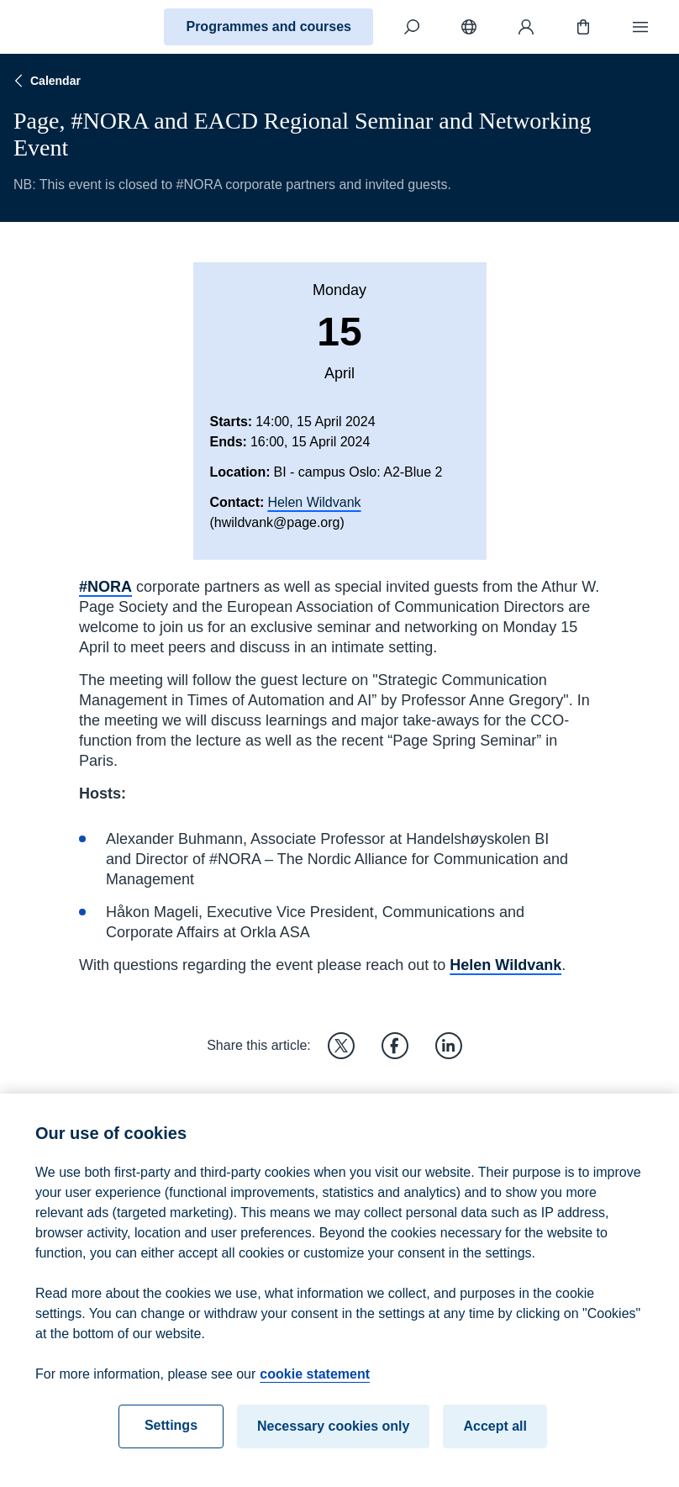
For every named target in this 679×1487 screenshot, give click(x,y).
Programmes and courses (268, 26)
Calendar (45, 80)
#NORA (105, 586)
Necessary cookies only (333, 1439)
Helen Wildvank (314, 502)
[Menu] (640, 26)
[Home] (72, 26)
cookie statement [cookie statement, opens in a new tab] (315, 1387)
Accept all (495, 1439)
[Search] (411, 26)
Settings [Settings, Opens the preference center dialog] (171, 1439)
